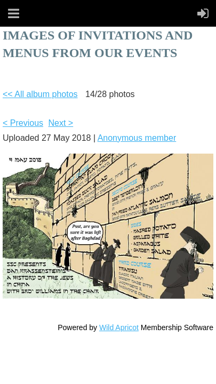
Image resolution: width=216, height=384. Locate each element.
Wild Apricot (119, 327)
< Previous (23, 122)
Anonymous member (137, 137)
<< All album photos (40, 94)
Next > (61, 122)
